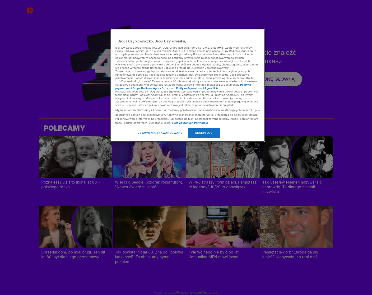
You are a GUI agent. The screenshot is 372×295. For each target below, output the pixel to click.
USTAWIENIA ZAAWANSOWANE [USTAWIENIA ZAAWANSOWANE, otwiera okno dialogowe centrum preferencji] (160, 132)
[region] (188, 85)
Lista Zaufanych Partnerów (190, 122)
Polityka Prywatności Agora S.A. (197, 88)
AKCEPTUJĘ (203, 132)
